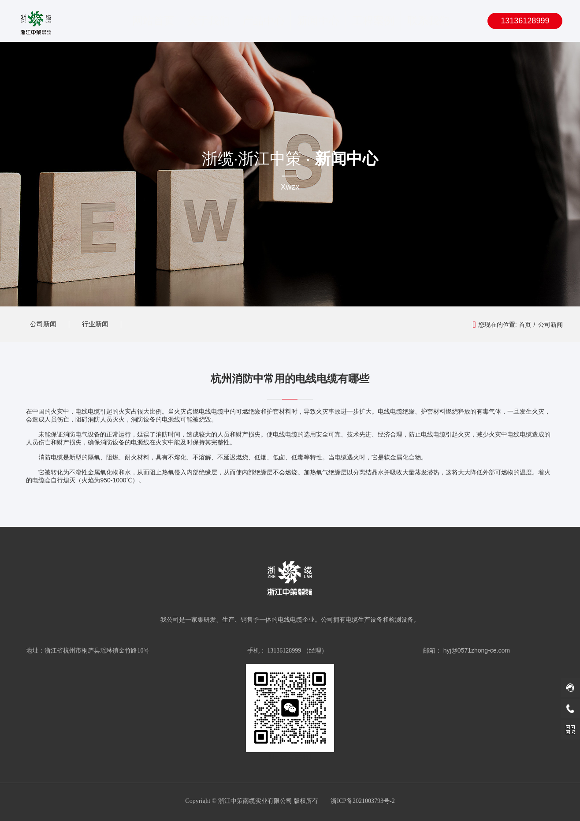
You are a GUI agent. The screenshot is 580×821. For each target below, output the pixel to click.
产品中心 (263, 21)
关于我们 (208, 21)
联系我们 (428, 21)
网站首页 (153, 21)
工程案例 (373, 21)
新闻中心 (318, 21)
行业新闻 (96, 324)
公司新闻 (43, 324)
